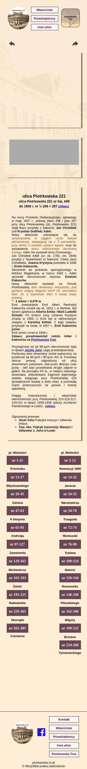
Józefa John (33, 350)
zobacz (63, 206)
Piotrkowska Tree (43, 339)
